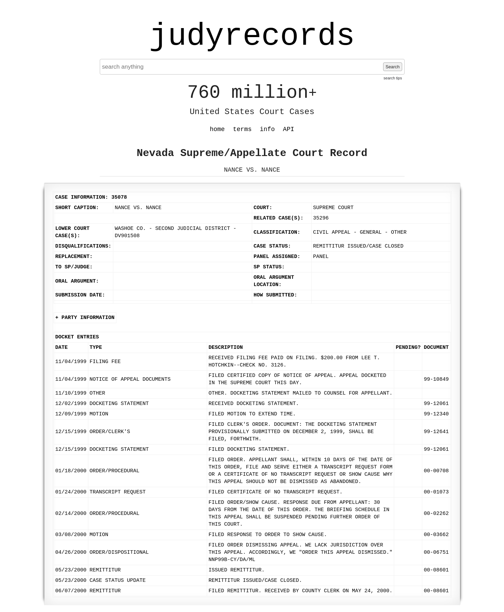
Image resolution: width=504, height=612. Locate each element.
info (267, 129)
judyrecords (252, 36)
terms (242, 129)
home (217, 129)
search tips (392, 78)
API (288, 129)
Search (393, 66)
